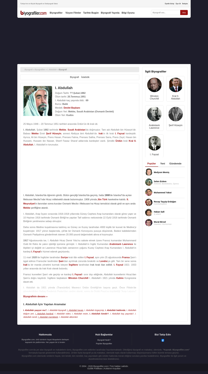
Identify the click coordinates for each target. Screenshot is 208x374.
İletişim (185, 3)
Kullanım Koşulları (112, 368)
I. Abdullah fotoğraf (44, 314)
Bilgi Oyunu (128, 13)
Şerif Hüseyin (175, 125)
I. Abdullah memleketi (48, 317)
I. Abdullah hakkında (115, 310)
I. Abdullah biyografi (57, 310)
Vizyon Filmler (73, 13)
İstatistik (85, 77)
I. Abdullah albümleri (68, 317)
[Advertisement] (104, 41)
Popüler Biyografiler (104, 343)
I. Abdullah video (63, 314)
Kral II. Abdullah (175, 97)
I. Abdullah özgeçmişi (94, 310)
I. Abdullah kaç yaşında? (122, 314)
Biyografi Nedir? (103, 340)
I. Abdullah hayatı (75, 310)
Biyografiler (56, 13)
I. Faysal (154, 154)
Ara (184, 12)
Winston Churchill (154, 97)
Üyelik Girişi (169, 3)
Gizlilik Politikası (94, 368)
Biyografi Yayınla (110, 13)
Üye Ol (178, 3)
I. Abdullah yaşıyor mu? (35, 310)
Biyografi (74, 77)
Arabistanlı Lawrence (154, 126)
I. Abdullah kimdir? (99, 314)
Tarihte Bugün (91, 13)
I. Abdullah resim (80, 314)
